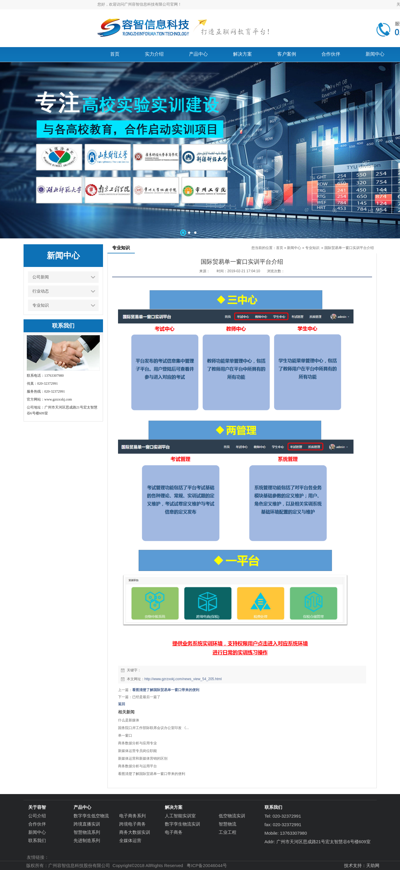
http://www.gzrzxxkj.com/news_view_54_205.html (183, 679)
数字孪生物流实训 (182, 823)
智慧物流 (227, 823)
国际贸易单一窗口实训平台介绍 (349, 248)
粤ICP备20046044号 (207, 865)
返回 (121, 704)
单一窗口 (125, 735)
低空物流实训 (232, 815)
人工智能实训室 (180, 815)
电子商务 (173, 832)
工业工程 (227, 832)
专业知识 (312, 248)
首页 (279, 248)
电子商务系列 (132, 815)
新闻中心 (294, 248)
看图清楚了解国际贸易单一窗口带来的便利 (165, 690)
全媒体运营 (130, 840)
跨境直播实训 (87, 823)
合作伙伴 (37, 823)
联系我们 (37, 840)
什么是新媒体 (128, 720)
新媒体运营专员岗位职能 (137, 751)
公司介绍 (37, 815)
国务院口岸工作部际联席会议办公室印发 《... (153, 728)
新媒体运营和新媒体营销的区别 (142, 758)
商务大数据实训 (134, 832)
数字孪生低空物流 (91, 815)
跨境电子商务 (132, 823)
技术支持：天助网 (361, 865)
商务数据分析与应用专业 (137, 743)
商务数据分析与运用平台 (137, 766)
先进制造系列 (87, 840)
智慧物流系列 (87, 832)
